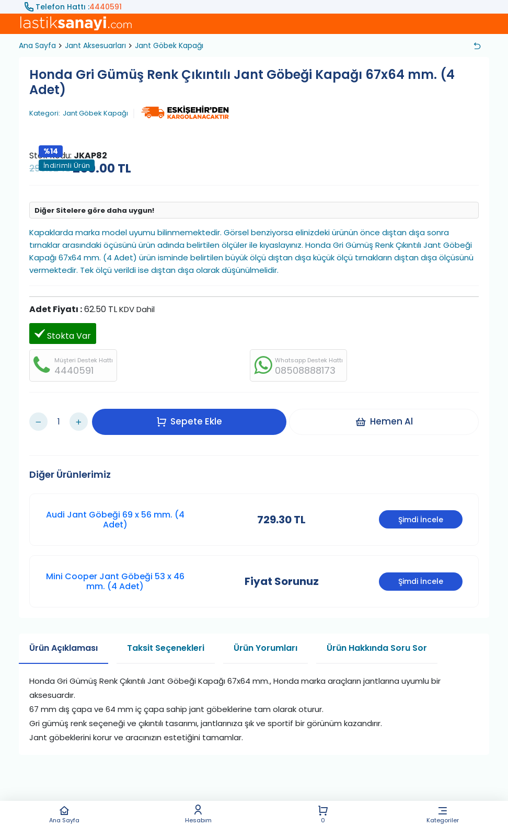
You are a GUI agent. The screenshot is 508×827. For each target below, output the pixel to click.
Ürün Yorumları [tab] (265, 636)
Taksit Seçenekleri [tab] (165, 636)
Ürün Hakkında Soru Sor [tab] (377, 636)
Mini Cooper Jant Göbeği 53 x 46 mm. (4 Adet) (115, 570)
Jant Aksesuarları (95, 45)
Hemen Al (388, 415)
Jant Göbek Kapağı (169, 45)
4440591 (105, 7)
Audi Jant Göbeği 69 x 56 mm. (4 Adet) (115, 508)
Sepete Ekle (193, 415)
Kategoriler (443, 814)
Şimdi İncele (420, 507)
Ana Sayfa (64, 814)
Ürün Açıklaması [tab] (63, 636)
